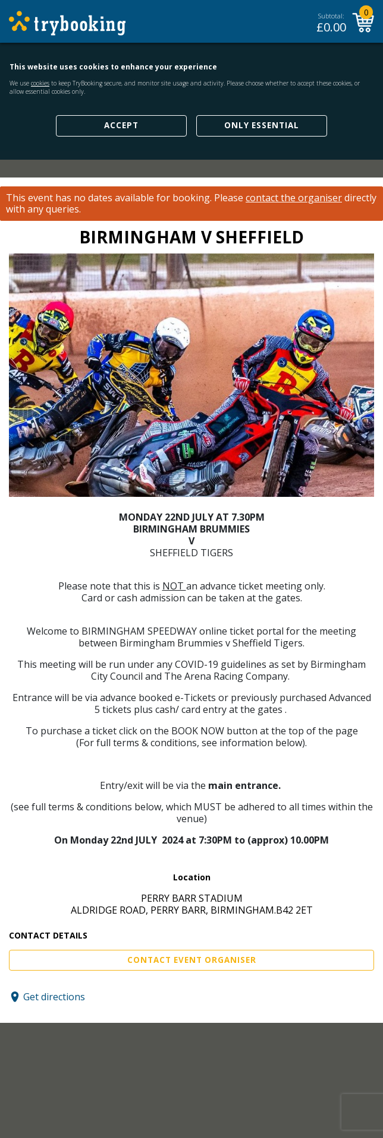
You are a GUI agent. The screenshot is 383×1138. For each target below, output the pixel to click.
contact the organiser (294, 198)
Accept (121, 125)
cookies (40, 83)
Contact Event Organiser (191, 960)
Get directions (54, 996)
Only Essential (261, 125)
